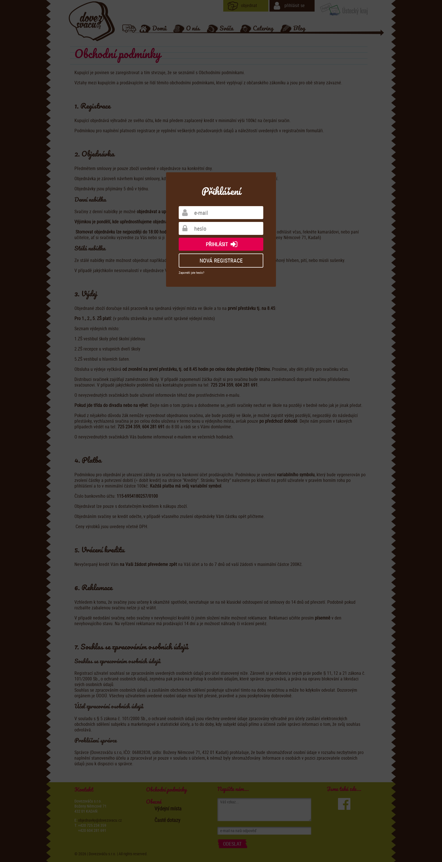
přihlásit (223, 244)
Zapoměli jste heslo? (191, 272)
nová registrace (221, 260)
